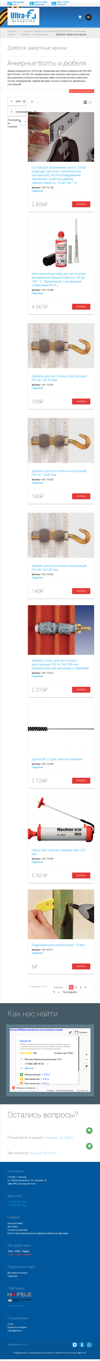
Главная (12, 31)
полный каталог (42, 1153)
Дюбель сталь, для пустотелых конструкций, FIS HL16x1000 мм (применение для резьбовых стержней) (60, 664)
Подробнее (37, 191)
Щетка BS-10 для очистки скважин (57, 759)
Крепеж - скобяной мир (35, 34)
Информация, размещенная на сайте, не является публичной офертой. (50, 1352)
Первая (58, 987)
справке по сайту (58, 1137)
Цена (38, 102)
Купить (81, 204)
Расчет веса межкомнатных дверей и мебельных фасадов (37, 1233)
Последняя (70, 992)
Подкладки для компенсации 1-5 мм (58, 945)
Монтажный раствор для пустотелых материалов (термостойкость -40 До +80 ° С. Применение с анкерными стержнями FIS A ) (59, 279)
